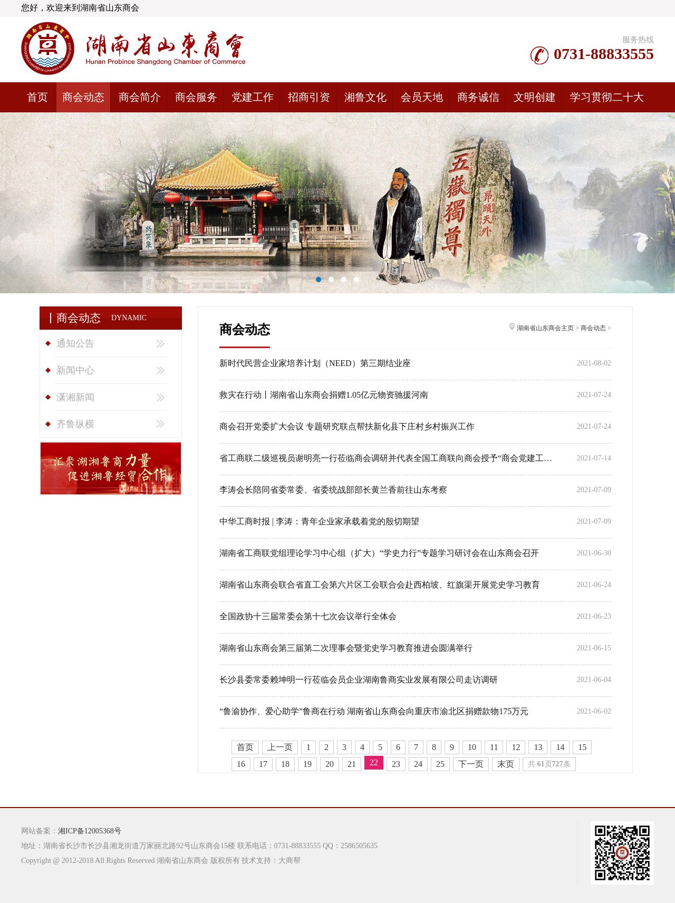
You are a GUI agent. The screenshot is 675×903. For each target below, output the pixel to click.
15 (582, 747)
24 (418, 764)
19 (307, 764)
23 (396, 764)
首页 (245, 747)
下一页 (471, 764)
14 (560, 747)
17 (263, 764)
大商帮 (289, 860)
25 (440, 764)
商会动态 (593, 328)
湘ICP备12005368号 (89, 831)
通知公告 (75, 343)
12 (516, 747)
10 (472, 747)
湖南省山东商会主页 (545, 328)
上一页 (280, 747)
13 (538, 747)
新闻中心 (75, 370)
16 (241, 764)
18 (285, 764)
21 (352, 764)
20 (329, 764)
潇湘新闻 (75, 397)
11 (494, 747)
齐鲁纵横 (75, 424)
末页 (505, 764)
